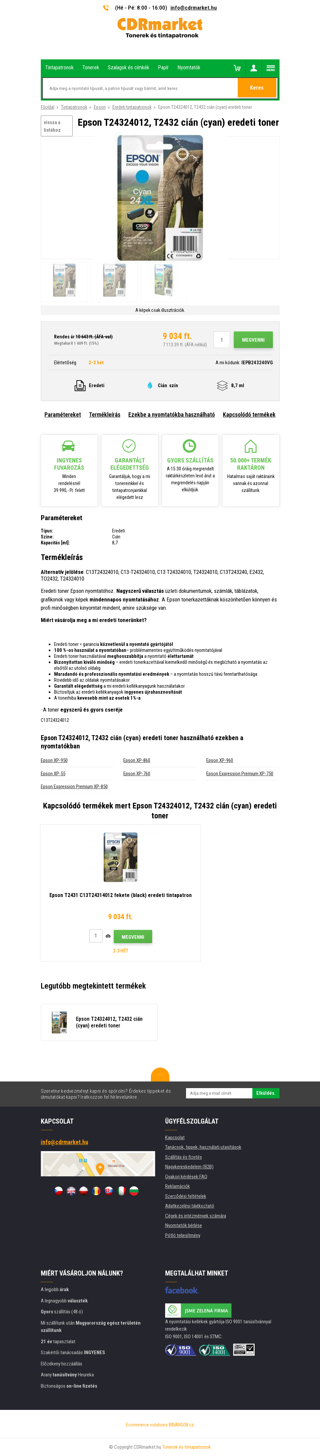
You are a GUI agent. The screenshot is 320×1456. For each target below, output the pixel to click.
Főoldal (47, 107)
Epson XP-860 (136, 760)
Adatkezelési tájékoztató (189, 1206)
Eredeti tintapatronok (132, 107)
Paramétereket (62, 414)
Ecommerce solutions (147, 1424)
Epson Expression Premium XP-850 (74, 787)
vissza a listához (52, 126)
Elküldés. (266, 1093)
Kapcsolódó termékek (249, 414)
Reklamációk (177, 1186)
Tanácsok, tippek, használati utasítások (203, 1147)
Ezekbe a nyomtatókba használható (171, 414)
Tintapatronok (74, 107)
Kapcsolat (175, 1138)
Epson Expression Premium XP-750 (239, 774)
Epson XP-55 (53, 774)
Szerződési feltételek (185, 1196)
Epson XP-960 (219, 760)
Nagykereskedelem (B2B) (189, 1167)
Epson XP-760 (136, 774)
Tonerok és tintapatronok (186, 1447)
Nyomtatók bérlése (183, 1225)
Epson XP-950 (54, 760)
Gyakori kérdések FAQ (186, 1177)
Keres (257, 88)
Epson (100, 107)
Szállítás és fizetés (183, 1157)
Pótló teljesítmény (182, 1235)
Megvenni (253, 340)
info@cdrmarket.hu (193, 7)
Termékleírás (104, 414)
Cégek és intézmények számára (195, 1216)
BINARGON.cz (181, 1424)
